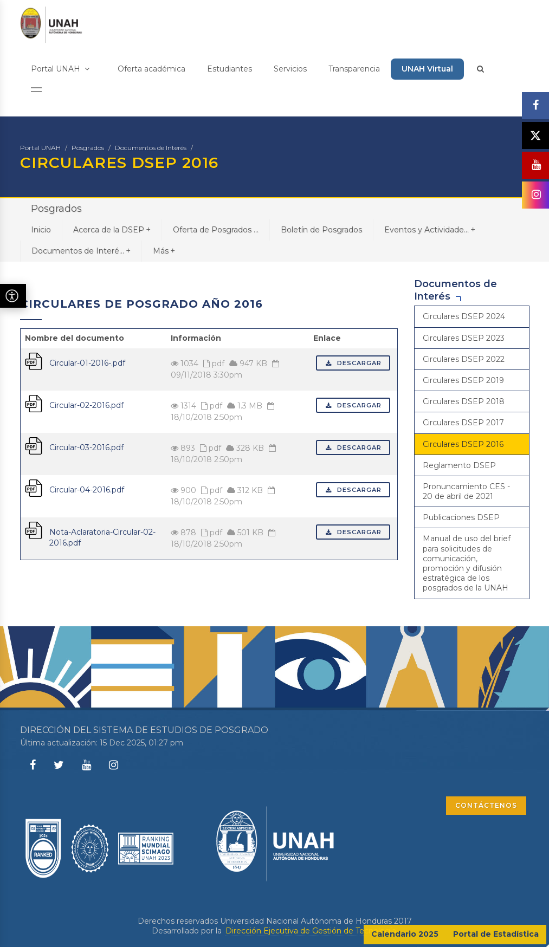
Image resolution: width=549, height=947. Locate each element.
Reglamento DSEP (459, 465)
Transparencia (354, 69)
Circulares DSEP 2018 (464, 401)
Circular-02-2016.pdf (86, 405)
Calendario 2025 (404, 934)
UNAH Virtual (427, 69)
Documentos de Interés (150, 148)
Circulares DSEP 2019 (463, 380)
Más (164, 250)
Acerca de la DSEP (112, 229)
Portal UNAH (60, 69)
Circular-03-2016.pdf (86, 447)
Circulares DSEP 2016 (463, 444)
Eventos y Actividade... (429, 229)
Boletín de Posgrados (321, 230)
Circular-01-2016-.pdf (87, 363)
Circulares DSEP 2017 (463, 422)
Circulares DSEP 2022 (464, 359)
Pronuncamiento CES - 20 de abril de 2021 (466, 491)
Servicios (290, 69)
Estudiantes (229, 69)
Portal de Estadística (496, 934)
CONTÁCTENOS (486, 805)
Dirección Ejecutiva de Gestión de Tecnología (310, 931)
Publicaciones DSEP (461, 517)
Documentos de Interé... (81, 250)
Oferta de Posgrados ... (216, 230)
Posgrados (88, 148)
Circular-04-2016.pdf (86, 490)
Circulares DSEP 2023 (464, 338)
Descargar (353, 363)
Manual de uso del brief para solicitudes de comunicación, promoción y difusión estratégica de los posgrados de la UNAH (467, 563)
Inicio (41, 230)
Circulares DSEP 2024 (464, 316)
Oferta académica (151, 69)
